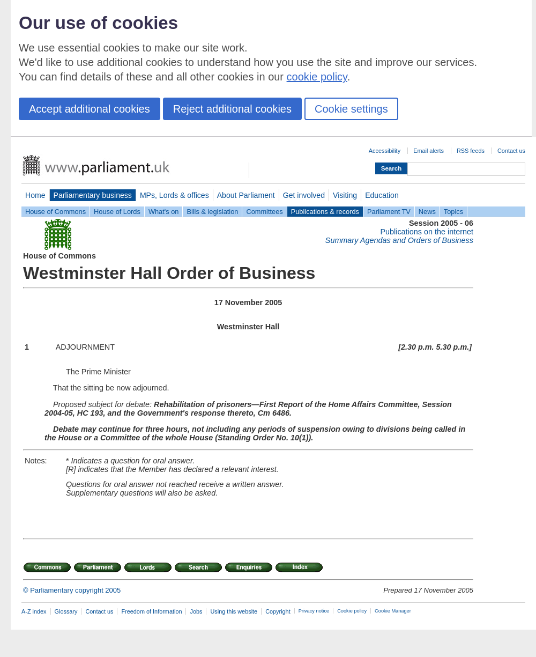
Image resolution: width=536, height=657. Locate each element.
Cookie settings (351, 109)
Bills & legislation (212, 212)
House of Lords (117, 212)
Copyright (278, 611)
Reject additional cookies (232, 109)
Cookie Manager (393, 611)
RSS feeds (471, 150)
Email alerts (428, 150)
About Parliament (246, 195)
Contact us (511, 150)
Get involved (304, 195)
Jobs (196, 611)
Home (35, 195)
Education (382, 195)
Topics (453, 212)
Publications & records (325, 212)
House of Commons (55, 212)
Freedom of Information (151, 611)
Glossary (66, 611)
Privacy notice (314, 611)
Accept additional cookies (89, 109)
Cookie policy (352, 611)
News (427, 212)
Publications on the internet (426, 231)
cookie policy (317, 77)
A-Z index (34, 611)
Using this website (233, 611)
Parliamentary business (93, 195)
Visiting (345, 195)
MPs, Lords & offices (174, 195)
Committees (264, 212)
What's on (163, 212)
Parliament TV (389, 212)
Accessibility (384, 150)
